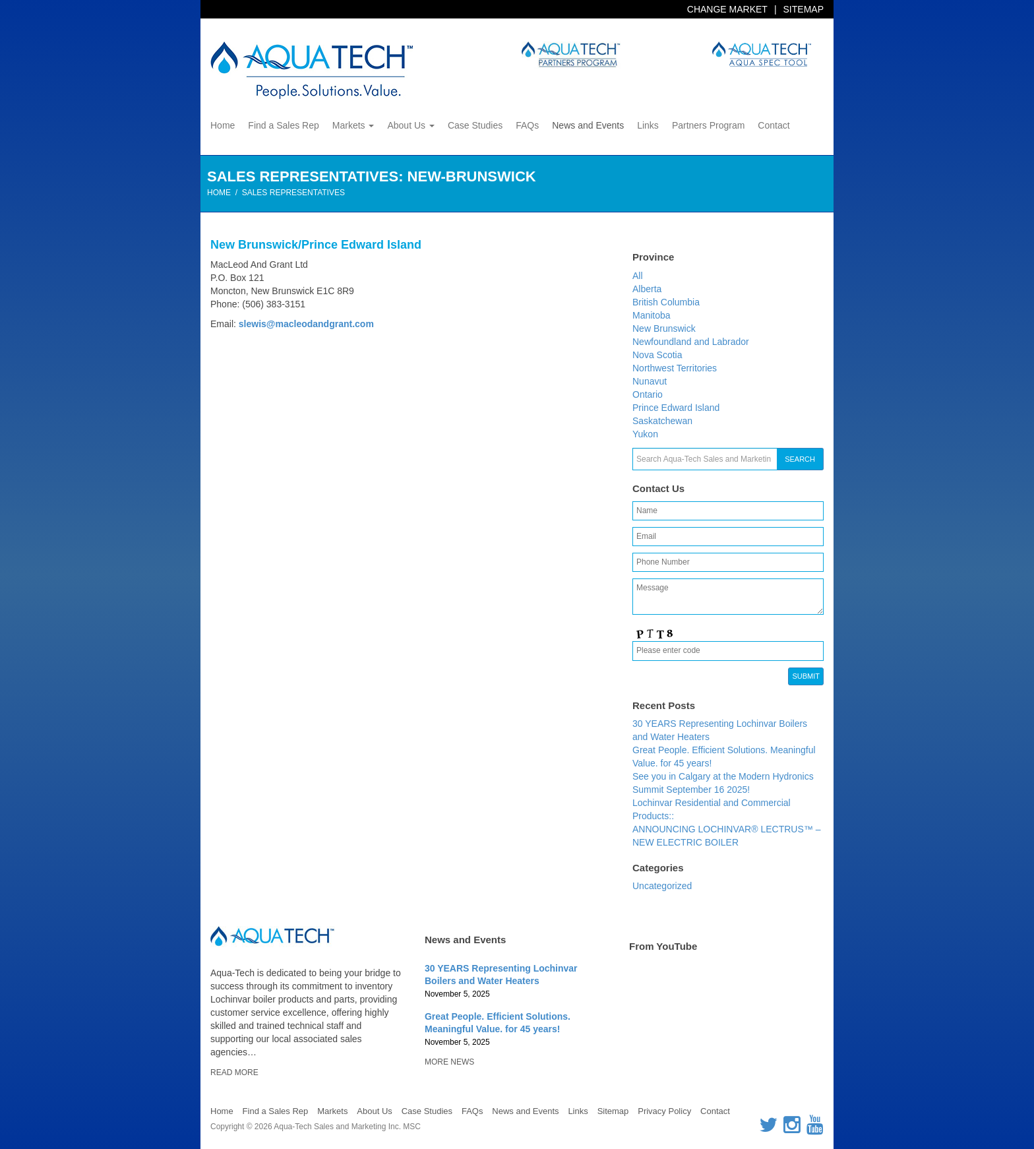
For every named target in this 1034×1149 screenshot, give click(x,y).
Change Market (727, 9)
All (637, 275)
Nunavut (649, 381)
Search (800, 459)
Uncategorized (662, 886)
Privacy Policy (664, 1111)
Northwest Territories (674, 368)
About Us (410, 125)
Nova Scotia (657, 355)
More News (449, 1062)
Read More (234, 1072)
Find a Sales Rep (283, 125)
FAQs (527, 125)
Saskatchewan (662, 421)
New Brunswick (664, 328)
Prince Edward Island (675, 407)
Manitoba (651, 315)
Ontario (647, 394)
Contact (773, 125)
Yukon (645, 434)
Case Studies (475, 125)
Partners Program (708, 125)
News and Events (588, 125)
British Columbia (666, 302)
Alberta (646, 289)
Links (648, 125)
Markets (353, 125)
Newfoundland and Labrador (690, 341)
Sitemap (803, 9)
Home (222, 125)
